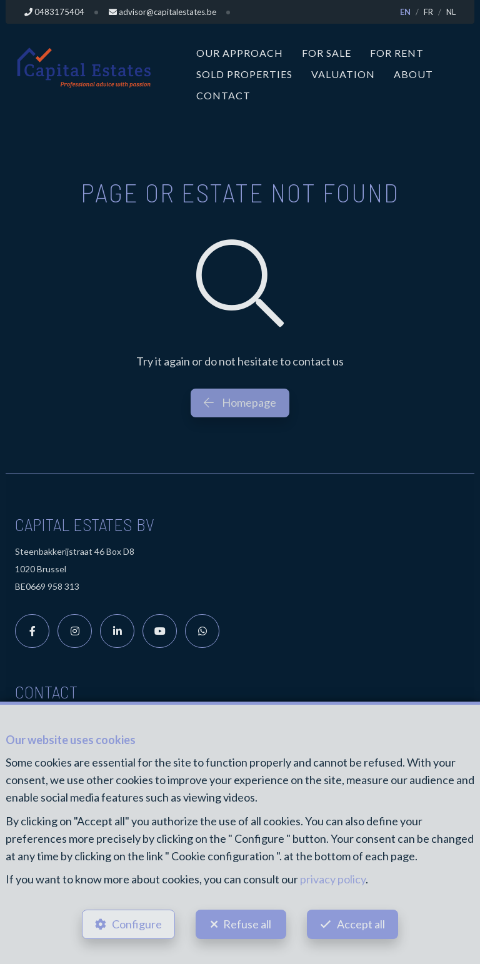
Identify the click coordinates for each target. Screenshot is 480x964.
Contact (223, 95)
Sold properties (244, 74)
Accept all (361, 924)
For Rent (397, 53)
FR (428, 12)
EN (405, 12)
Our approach (239, 53)
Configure (137, 924)
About (413, 74)
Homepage (240, 402)
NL (451, 12)
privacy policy (333, 879)
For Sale (326, 53)
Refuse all (247, 924)
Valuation (343, 74)
